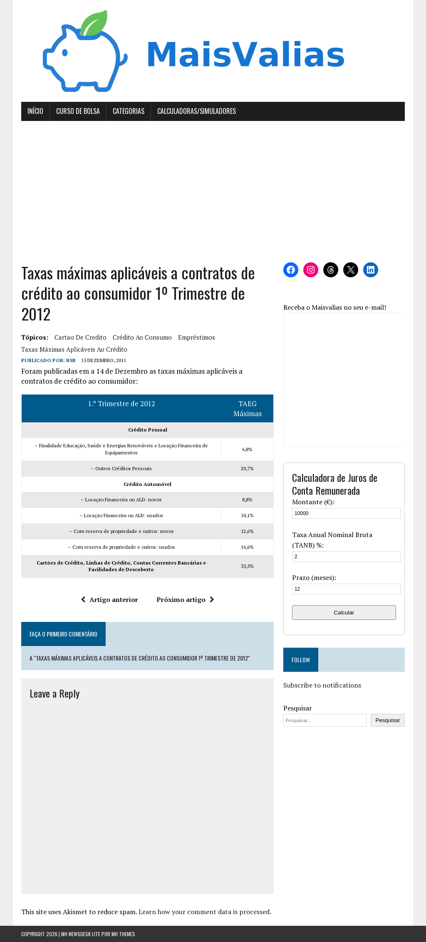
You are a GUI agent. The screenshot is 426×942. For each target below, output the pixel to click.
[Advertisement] (213, 191)
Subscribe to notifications (322, 685)
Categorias (128, 111)
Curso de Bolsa (78, 111)
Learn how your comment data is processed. (205, 911)
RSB (71, 360)
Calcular (344, 612)
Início (35, 111)
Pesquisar (297, 708)
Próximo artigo (185, 599)
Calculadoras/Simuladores (196, 111)
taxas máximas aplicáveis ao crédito (74, 349)
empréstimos (196, 337)
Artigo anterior (109, 599)
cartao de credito (80, 337)
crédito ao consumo (142, 337)
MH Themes (123, 933)
